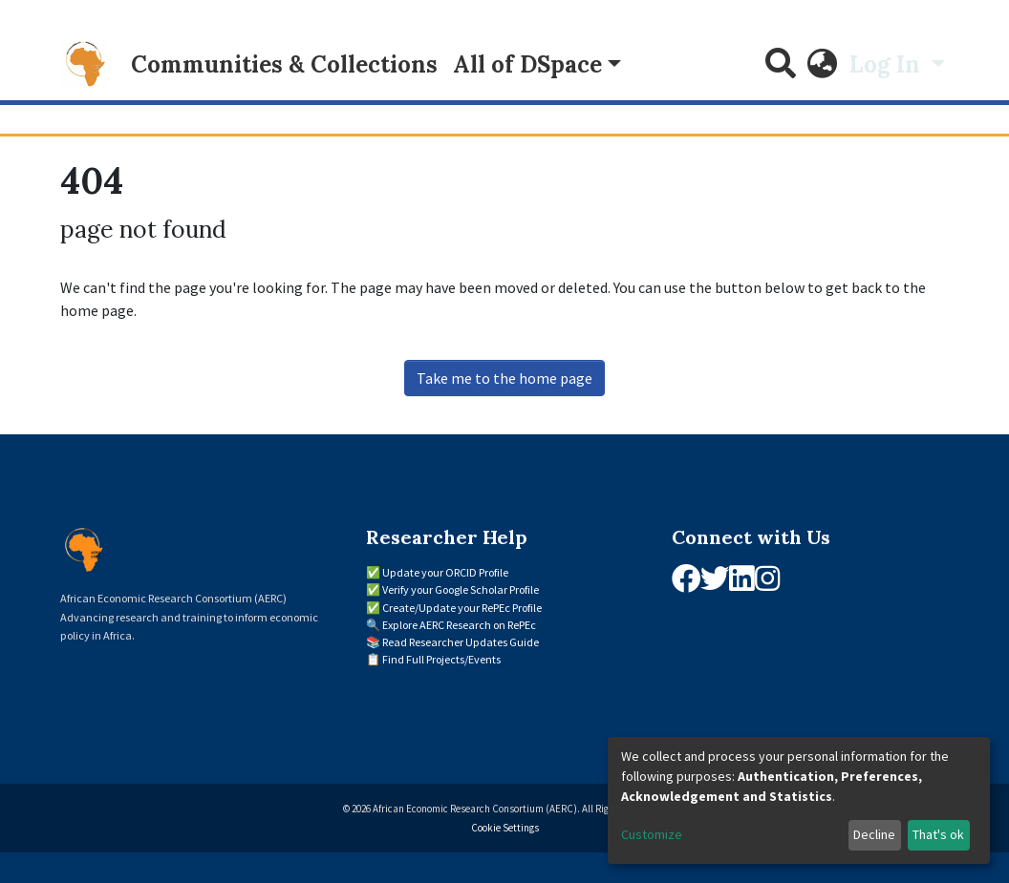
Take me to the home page (504, 378)
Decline (874, 834)
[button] (823, 65)
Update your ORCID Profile (445, 572)
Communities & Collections (284, 64)
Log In (887, 64)
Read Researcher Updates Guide (460, 642)
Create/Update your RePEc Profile (462, 607)
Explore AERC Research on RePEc (459, 625)
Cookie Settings (505, 827)
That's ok (938, 834)
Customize (651, 834)
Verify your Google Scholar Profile (460, 589)
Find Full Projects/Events (441, 659)
